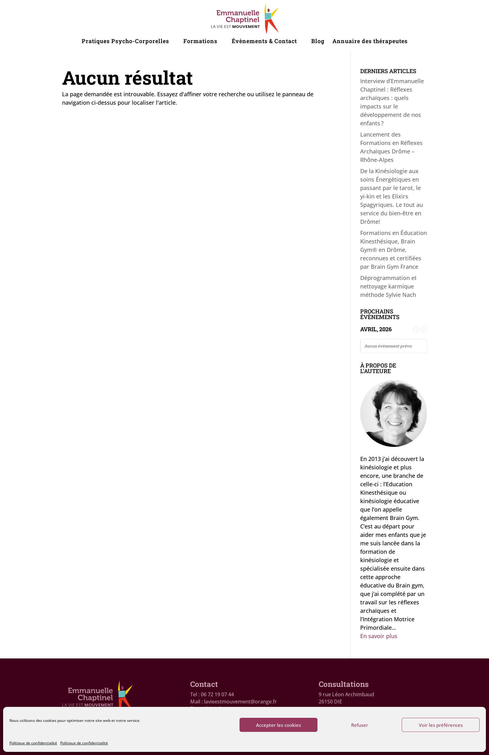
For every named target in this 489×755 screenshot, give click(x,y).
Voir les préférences (441, 725)
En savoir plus (378, 636)
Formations (200, 42)
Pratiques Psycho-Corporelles (125, 42)
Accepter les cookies (278, 725)
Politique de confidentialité (33, 743)
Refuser (359, 725)
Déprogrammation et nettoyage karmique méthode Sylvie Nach (388, 286)
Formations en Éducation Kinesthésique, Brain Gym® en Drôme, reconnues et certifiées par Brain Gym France (393, 249)
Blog (317, 42)
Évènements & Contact (264, 42)
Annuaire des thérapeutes (370, 42)
